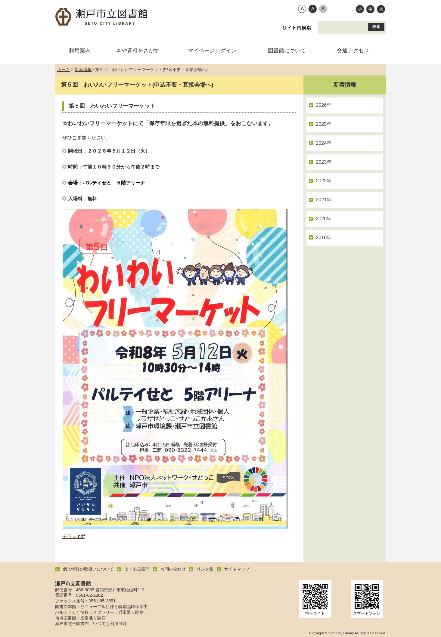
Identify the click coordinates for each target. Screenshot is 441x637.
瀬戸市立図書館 (101, 17)
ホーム (63, 69)
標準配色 (302, 8)
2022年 (324, 180)
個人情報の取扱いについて (88, 569)
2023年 (324, 162)
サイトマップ (237, 569)
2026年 (324, 105)
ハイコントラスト (313, 8)
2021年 (324, 199)
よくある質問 (137, 569)
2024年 (324, 143)
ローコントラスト (323, 8)
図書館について (287, 51)
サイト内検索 (296, 27)
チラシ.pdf (73, 536)
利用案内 (80, 51)
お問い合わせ (173, 569)
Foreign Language (256, 9)
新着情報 (83, 69)
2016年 (324, 237)
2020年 (324, 218)
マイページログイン (212, 51)
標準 (370, 8)
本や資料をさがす (138, 51)
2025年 (324, 124)
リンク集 (205, 569)
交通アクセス (353, 51)
